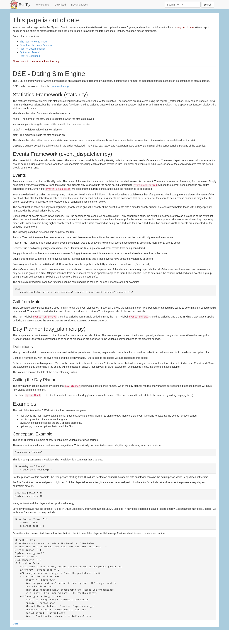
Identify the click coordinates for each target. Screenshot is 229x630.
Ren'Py (24, 5)
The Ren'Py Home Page (33, 41)
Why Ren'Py (42, 4)
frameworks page (60, 86)
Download (60, 4)
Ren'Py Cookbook (30, 55)
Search (207, 4)
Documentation (79, 4)
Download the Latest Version (36, 45)
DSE (15, 623)
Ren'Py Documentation (32, 48)
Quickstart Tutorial (30, 52)
